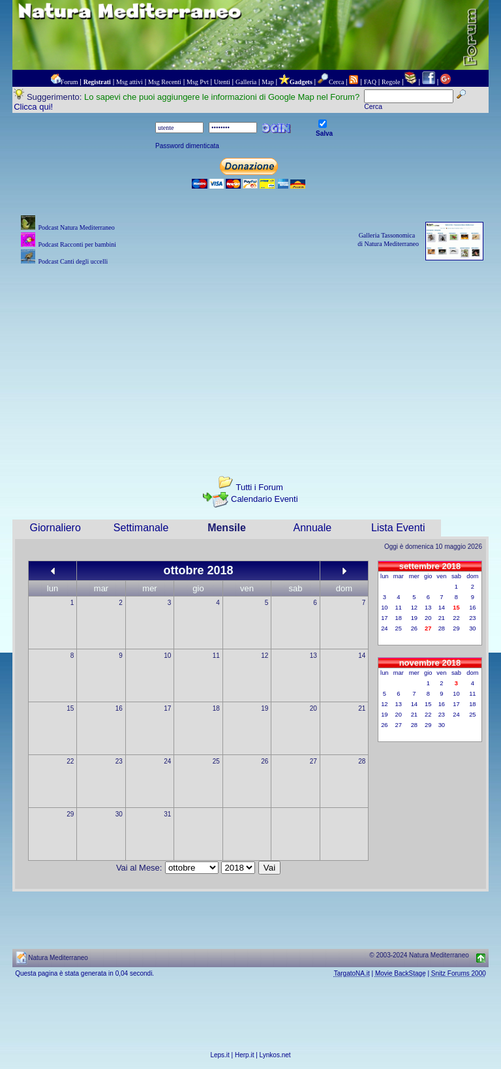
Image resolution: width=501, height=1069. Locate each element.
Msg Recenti (164, 81)
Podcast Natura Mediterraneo (76, 227)
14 (361, 655)
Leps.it (219, 1055)
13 (313, 655)
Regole (391, 81)
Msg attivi (129, 81)
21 (361, 708)
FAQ (370, 81)
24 (167, 761)
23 (119, 761)
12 (264, 655)
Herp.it (244, 1055)
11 (216, 655)
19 (264, 708)
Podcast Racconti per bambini (77, 244)
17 (167, 708)
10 (167, 655)
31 (167, 814)
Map (267, 81)
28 (361, 761)
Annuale (313, 527)
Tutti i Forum (258, 487)
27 (313, 761)
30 (119, 814)
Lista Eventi (398, 527)
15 (70, 708)
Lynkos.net (275, 1055)
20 (313, 708)
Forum (69, 81)
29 (70, 814)
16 (119, 708)
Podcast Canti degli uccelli (73, 261)
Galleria (245, 81)
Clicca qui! (33, 107)
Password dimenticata (187, 145)
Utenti (222, 81)
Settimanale (141, 527)
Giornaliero (55, 527)
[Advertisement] (250, 359)
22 (70, 761)
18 (216, 708)
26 (264, 761)
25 (216, 761)
